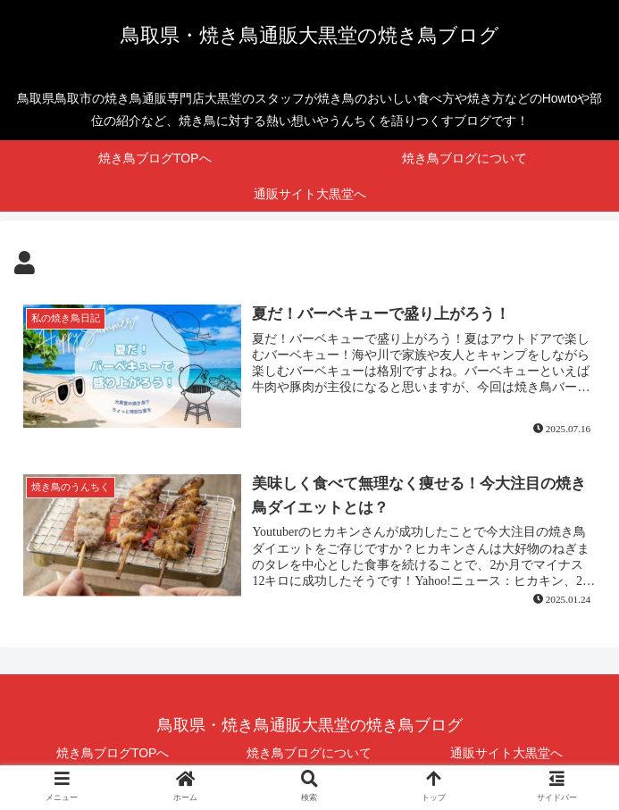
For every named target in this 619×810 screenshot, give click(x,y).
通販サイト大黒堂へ (506, 753)
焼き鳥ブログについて (309, 753)
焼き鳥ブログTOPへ (113, 753)
